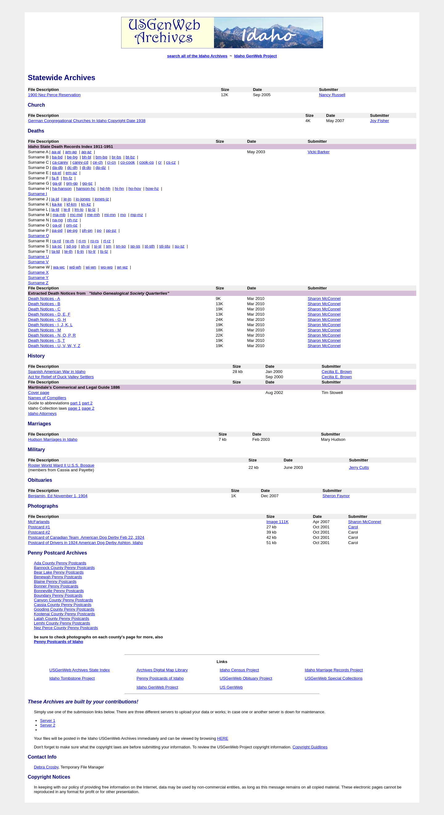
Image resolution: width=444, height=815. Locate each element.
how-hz (152, 188)
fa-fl (55, 178)
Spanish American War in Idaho (56, 371)
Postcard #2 (39, 532)
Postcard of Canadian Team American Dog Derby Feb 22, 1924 (86, 537)
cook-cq (146, 162)
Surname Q (38, 235)
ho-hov (135, 188)
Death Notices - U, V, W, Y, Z (54, 345)
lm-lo (79, 209)
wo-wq (107, 267)
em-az (71, 172)
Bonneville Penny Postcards (59, 590)
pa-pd (57, 230)
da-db (57, 167)
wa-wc (59, 267)
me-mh (93, 214)
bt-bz (130, 157)
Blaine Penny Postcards (55, 581)
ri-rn (82, 241)
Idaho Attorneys (42, 413)
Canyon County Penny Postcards (63, 600)
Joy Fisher (379, 120)
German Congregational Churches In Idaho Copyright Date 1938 (87, 120)
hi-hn (119, 188)
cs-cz (171, 162)
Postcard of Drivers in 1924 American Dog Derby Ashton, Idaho (85, 542)
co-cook (128, 162)
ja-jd (55, 199)
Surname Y (38, 277)
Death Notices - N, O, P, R (52, 335)
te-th (68, 251)
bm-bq (101, 157)
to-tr (92, 251)
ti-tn (80, 251)
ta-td (55, 251)
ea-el (56, 172)
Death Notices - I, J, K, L (50, 324)
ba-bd (57, 157)
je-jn (67, 199)
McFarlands (39, 521)
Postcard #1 (39, 527)
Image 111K (277, 521)
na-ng (57, 220)
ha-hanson (62, 188)
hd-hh (105, 188)
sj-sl (97, 246)
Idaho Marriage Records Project (334, 670)
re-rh (69, 241)
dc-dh (72, 167)
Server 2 (47, 725)
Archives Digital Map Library (162, 670)
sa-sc (57, 246)
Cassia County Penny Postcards (62, 604)
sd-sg (71, 246)
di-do (86, 167)
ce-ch (98, 162)
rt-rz (107, 241)
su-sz (179, 246)
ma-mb (59, 214)
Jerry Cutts (359, 467)
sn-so (121, 246)
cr (160, 162)
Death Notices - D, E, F (49, 314)
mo (123, 214)
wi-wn (91, 267)
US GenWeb (231, 687)
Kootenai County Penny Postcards (64, 614)
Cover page (38, 392)
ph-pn (87, 230)
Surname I (37, 193)
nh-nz (72, 220)
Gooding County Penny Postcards (64, 609)
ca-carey (60, 162)
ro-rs (94, 241)
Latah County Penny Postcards (61, 618)
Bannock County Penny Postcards (64, 567)
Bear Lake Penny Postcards (59, 572)
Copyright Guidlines (310, 747)
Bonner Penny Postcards (56, 586)
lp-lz (91, 209)
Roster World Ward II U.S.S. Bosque (61, 465)
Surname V (38, 262)
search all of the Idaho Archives (197, 56)
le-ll (67, 209)
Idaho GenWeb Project (255, 56)
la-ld (55, 209)
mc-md (76, 214)
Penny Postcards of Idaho (58, 641)
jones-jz (102, 199)
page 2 (88, 408)
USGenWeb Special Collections (334, 678)
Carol (353, 527)
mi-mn (110, 214)
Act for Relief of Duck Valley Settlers (61, 377)
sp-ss (135, 246)
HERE (222, 738)
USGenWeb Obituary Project (246, 678)
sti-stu (164, 246)
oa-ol (57, 225)
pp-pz (111, 230)
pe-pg (72, 230)
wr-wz (122, 267)
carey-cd (80, 162)
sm (108, 246)
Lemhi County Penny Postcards (62, 623)
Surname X (38, 272)
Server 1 (47, 720)
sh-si (85, 246)
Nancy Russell (332, 94)
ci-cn (111, 162)
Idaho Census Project (239, 670)
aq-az (86, 151)
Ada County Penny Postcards (60, 563)
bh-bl (86, 157)
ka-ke (57, 204)
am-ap (71, 151)
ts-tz (104, 251)
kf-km (72, 204)
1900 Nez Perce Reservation (54, 94)
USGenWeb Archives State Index (79, 670)
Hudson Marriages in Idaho (52, 439)
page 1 (74, 408)
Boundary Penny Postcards (58, 595)
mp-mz (136, 214)
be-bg (72, 157)
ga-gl (57, 183)
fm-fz (67, 178)
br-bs (116, 157)
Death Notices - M (44, 330)
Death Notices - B (44, 303)
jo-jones (83, 199)
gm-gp (72, 183)
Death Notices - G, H (47, 319)
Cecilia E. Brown (337, 371)
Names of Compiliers (47, 397)
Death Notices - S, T (46, 340)
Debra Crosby (46, 767)
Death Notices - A (44, 298)
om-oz (71, 225)
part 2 (87, 403)
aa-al (56, 151)
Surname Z (38, 283)
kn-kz (86, 204)
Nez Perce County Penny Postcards (66, 627)
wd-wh (75, 267)
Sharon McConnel (324, 298)
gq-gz (87, 183)
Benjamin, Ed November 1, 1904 (58, 496)
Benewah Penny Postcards (58, 577)
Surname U (38, 256)
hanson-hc (85, 188)
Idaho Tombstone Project (72, 678)
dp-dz (101, 167)
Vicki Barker (319, 151)
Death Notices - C (44, 309)
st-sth (150, 246)
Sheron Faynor (336, 496)
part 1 (75, 403)
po (99, 230)
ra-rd (56, 241)
